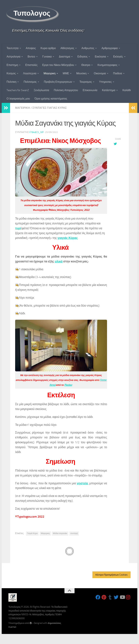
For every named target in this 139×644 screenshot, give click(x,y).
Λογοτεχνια (29, 73)
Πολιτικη (11, 81)
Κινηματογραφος (107, 65)
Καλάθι (127, 90)
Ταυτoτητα (13, 48)
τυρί (18, 228)
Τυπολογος (31, 13)
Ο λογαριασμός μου (18, 98)
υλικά (58, 261)
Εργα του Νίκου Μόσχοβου (58, 65)
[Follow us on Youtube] (122, 597)
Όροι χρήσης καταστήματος (51, 98)
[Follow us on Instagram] (128, 597)
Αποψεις (31, 48)
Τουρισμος (85, 81)
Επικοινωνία (90, 90)
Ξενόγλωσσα (41, 90)
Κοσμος (11, 73)
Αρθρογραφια (109, 48)
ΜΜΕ (66, 73)
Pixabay (68, 384)
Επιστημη (12, 65)
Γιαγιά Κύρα (32, 533)
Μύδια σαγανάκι (60, 533)
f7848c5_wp (36, 132)
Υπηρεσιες (105, 81)
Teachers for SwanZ (18, 90)
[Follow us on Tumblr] (110, 597)
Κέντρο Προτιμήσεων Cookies (111, 574)
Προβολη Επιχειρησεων (58, 81)
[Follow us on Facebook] (98, 597)
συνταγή (74, 533)
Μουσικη (81, 73)
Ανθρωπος (87, 48)
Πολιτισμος (30, 81)
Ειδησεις (82, 56)
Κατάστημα (108, 90)
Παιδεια (117, 73)
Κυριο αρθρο (48, 48)
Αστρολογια (13, 56)
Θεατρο (85, 65)
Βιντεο (31, 56)
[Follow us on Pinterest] (104, 597)
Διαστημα (64, 56)
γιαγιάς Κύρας (68, 238)
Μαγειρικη (50, 73)
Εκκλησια (100, 56)
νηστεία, (83, 483)
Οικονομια (100, 73)
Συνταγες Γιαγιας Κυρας (49, 107)
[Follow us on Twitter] (116, 597)
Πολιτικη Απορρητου (66, 90)
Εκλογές (118, 56)
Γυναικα (47, 56)
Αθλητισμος (67, 48)
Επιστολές (31, 65)
